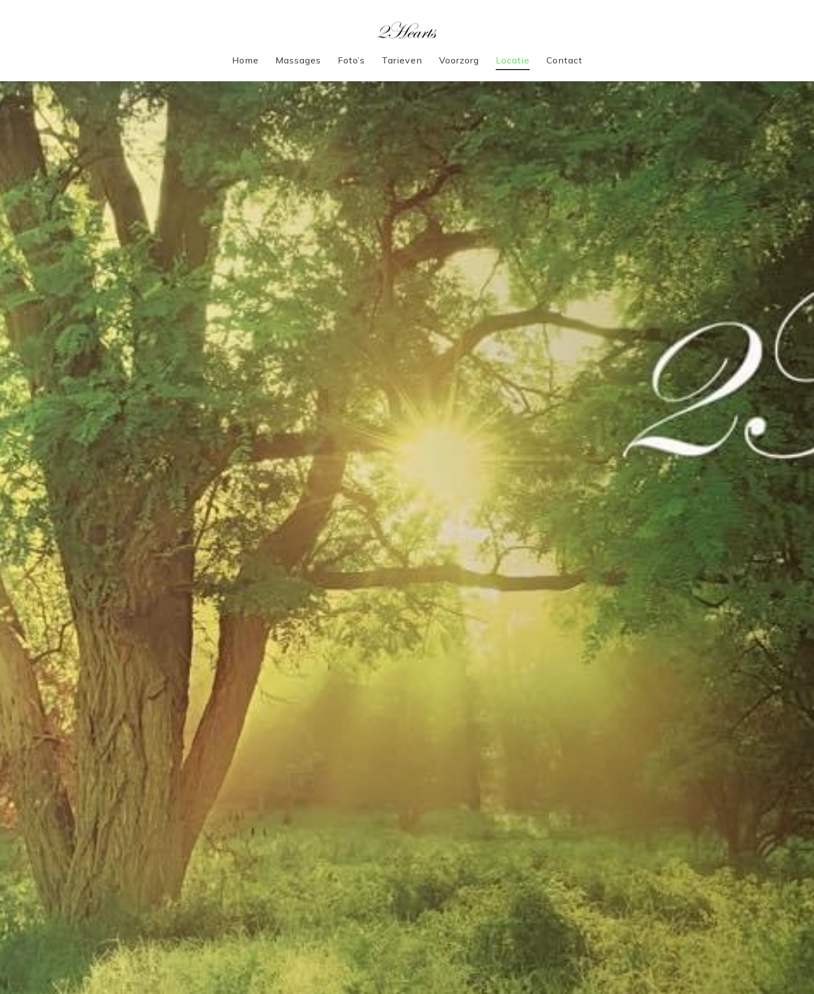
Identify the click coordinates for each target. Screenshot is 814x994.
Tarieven (402, 60)
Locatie (513, 60)
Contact (564, 60)
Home (245, 60)
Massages (298, 60)
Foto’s (351, 60)
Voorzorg (459, 60)
